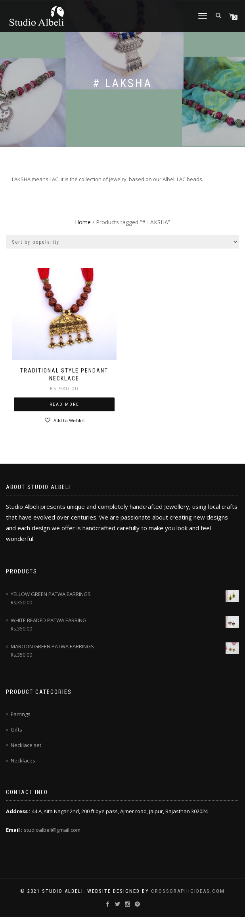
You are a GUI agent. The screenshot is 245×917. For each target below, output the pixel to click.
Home (83, 222)
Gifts (16, 729)
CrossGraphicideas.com (188, 891)
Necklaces (23, 760)
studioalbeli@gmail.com (52, 829)
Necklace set (26, 745)
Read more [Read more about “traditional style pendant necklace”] (64, 404)
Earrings (21, 714)
